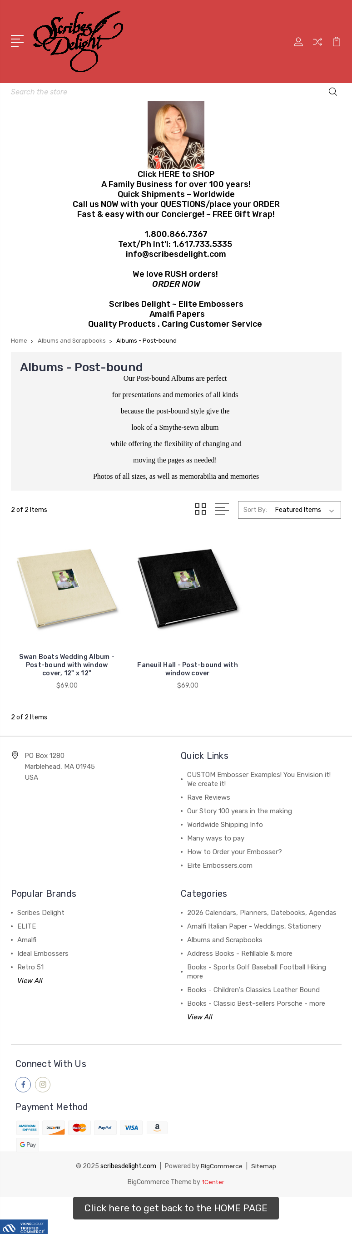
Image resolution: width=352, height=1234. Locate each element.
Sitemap (264, 1158)
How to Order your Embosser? (234, 844)
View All (30, 973)
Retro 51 (30, 959)
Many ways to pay (215, 830)
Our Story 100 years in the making (239, 803)
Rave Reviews (208, 789)
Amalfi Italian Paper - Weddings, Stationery (254, 918)
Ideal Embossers (43, 945)
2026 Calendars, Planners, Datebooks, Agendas (262, 904)
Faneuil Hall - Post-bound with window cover (176, 661)
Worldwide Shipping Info (225, 816)
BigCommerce (222, 1158)
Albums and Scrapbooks (225, 932)
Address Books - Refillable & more (240, 945)
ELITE (26, 918)
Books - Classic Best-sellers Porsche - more (256, 995)
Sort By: (255, 510)
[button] (176, 1199)
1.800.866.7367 (176, 234)
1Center (213, 1173)
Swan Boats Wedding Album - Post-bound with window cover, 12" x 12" (63, 657)
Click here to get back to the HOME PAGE (176, 1199)
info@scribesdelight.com (176, 254)
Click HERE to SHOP (176, 174)
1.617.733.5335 (202, 244)
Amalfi (26, 932)
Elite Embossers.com (220, 857)
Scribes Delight (40, 904)
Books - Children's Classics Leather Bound (253, 982)
